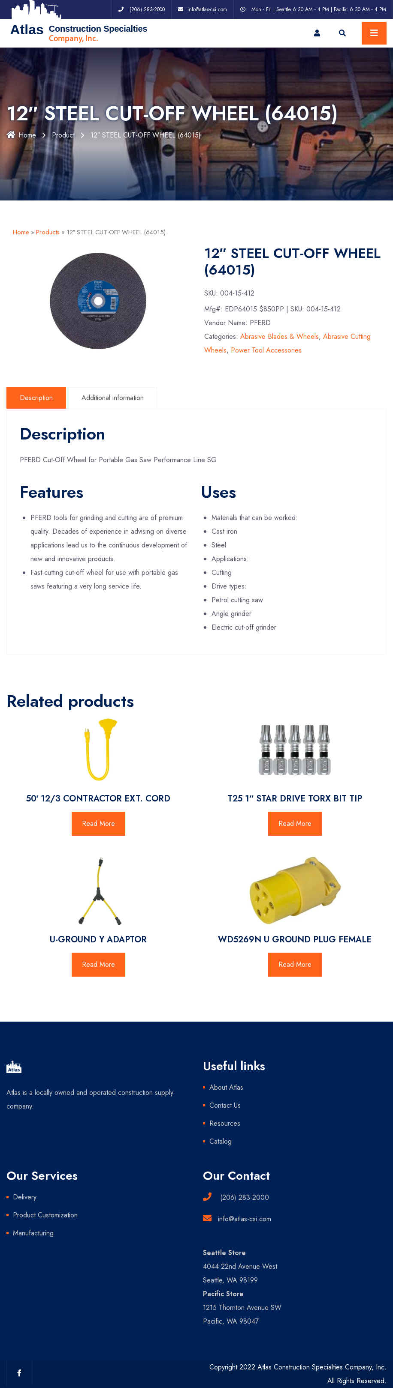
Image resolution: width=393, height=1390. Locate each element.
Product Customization (45, 1215)
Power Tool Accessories (266, 350)
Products (48, 232)
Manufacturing (33, 1233)
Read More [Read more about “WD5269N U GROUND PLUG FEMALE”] (294, 964)
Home (21, 135)
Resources (224, 1123)
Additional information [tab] (113, 398)
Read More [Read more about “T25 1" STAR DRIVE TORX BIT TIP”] (294, 823)
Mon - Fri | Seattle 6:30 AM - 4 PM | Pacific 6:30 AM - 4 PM (318, 9)
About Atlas (226, 1087)
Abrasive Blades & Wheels (279, 336)
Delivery (24, 1197)
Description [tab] (36, 398)
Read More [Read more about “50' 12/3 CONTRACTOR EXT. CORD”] (98, 823)
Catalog (220, 1141)
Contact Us (225, 1105)
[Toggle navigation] (374, 33)
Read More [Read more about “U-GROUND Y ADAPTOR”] (98, 964)
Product (63, 135)
